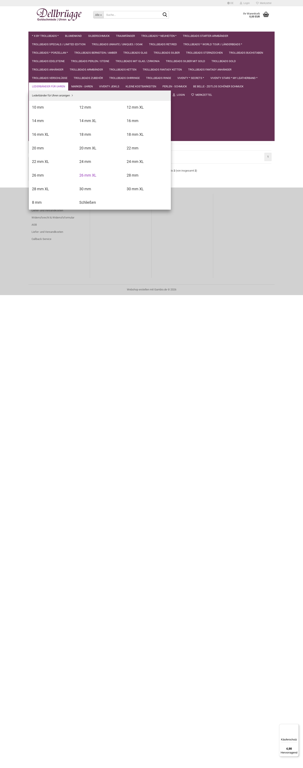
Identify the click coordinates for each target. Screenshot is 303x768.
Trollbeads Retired (42, 105)
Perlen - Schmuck (42, 486)
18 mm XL (41, 370)
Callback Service (41, 711)
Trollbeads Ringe (42, 284)
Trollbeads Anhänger (44, 217)
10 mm (39, 322)
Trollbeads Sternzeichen (46, 159)
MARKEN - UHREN (42, 461)
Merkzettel (263, 3)
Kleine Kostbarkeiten (44, 478)
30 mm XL (41, 442)
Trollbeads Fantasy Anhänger (49, 251)
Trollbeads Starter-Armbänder (49, 80)
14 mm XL (41, 346)
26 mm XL (41, 418)
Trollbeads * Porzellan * (46, 126)
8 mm (38, 448)
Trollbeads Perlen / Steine (47, 184)
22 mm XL (41, 394)
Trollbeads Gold (41, 209)
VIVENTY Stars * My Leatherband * (52, 300)
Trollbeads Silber (42, 151)
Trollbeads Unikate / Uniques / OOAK (54, 97)
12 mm (39, 328)
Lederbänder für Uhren (45, 309)
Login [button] (245, 3)
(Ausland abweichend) (166, 97)
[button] (230, 3)
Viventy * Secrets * (43, 292)
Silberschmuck (41, 55)
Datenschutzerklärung (106, 27)
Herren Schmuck (42, 503)
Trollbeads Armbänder (45, 226)
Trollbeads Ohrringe (43, 275)
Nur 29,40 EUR (58, 620)
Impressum (75, 27)
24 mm (39, 400)
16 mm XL (41, 358)
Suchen (56, 27)
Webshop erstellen (138, 762)
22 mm (39, 388)
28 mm (39, 424)
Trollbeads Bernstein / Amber (49, 134)
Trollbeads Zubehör (43, 267)
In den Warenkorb (251, 102)
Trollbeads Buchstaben (45, 167)
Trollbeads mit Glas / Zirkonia (49, 192)
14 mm (39, 340)
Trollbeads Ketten (42, 234)
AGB (34, 697)
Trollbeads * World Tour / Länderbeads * (55, 115)
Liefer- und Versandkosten (47, 683)
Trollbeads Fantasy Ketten (47, 242)
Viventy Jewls (40, 470)
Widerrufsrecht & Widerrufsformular (53, 690)
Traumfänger (39, 63)
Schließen (41, 454)
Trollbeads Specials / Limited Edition (53, 88)
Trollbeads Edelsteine (44, 176)
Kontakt (36, 676)
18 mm (39, 364)
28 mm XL (41, 430)
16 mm (39, 352)
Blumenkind (39, 47)
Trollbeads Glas (41, 142)
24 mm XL (41, 406)
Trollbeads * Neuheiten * (46, 72)
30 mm (39, 436)
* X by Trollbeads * (43, 38)
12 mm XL (41, 334)
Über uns (38, 27)
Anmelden (57, 544)
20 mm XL (41, 382)
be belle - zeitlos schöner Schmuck (52, 495)
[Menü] (296, 726)
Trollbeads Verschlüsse (46, 259)
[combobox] (122, 67)
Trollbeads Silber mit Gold (47, 200)
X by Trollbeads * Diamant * (57, 612)
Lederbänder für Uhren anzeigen (54, 316)
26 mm (39, 412)
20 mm (39, 376)
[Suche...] (98, 15)
